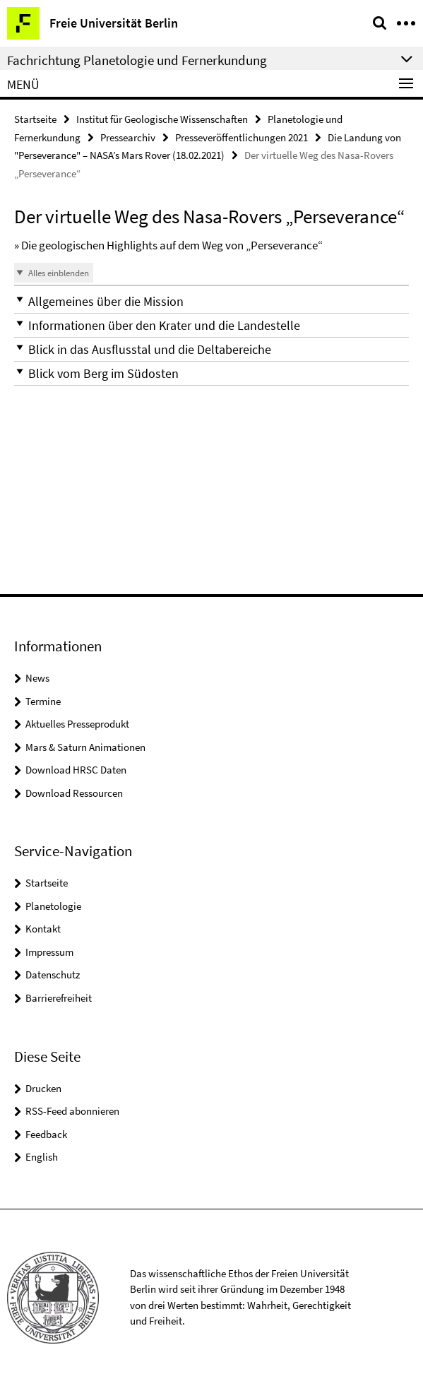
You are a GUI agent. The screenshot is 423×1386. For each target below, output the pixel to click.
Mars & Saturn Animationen (85, 747)
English (41, 1156)
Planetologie (53, 906)
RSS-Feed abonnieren (72, 1111)
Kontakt (43, 928)
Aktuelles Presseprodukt (77, 723)
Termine (43, 701)
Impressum (49, 952)
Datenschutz (52, 974)
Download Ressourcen (74, 793)
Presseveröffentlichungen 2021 (241, 137)
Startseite (35, 119)
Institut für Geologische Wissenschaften (162, 119)
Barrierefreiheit (58, 998)
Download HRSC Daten (75, 769)
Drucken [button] (43, 1088)
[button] (211, 301)
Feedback (46, 1134)
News (37, 678)
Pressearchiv (127, 137)
